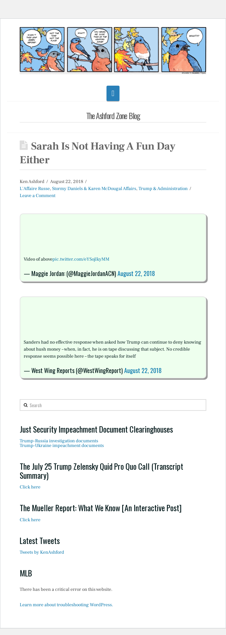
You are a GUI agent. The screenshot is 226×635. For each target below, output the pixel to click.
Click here (30, 487)
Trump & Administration (163, 189)
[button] (113, 93)
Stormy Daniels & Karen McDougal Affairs (94, 189)
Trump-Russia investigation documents (59, 441)
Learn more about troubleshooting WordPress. (66, 605)
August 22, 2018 (136, 273)
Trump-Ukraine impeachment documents (62, 446)
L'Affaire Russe (35, 189)
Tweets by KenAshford (42, 552)
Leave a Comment (37, 196)
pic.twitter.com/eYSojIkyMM (80, 259)
